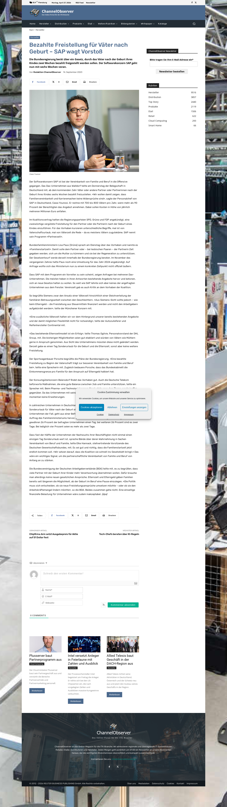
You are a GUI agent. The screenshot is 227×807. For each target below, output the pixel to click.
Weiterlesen (37, 691)
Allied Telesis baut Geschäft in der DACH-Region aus (120, 659)
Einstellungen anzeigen (134, 407)
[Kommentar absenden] (123, 604)
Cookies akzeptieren (91, 407)
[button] (194, 23)
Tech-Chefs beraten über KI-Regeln (119, 534)
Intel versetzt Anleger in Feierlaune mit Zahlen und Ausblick (83, 659)
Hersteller (40, 29)
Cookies (100, 414)
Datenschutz (113, 414)
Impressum (129, 414)
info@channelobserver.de (124, 759)
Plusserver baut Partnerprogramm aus (45, 658)
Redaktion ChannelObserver (47, 72)
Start (31, 29)
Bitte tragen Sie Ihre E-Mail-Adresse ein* (171, 59)
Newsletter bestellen (171, 71)
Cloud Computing (36, 664)
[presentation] (118, 593)
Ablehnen (112, 407)
